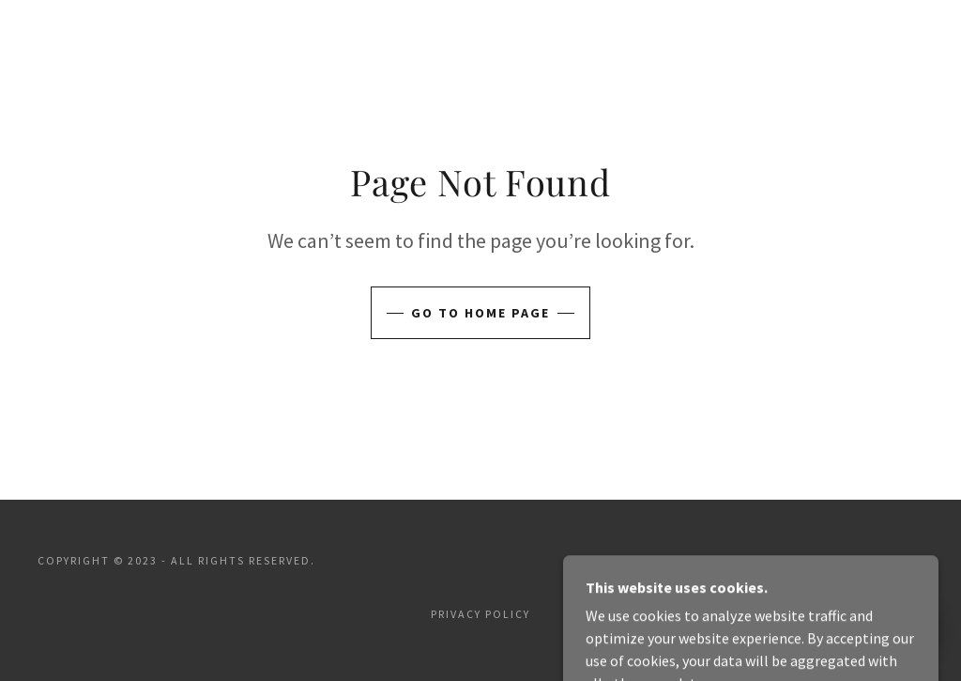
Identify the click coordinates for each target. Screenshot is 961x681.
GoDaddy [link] (892, 560)
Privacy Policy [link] (480, 614)
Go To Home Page (480, 312)
